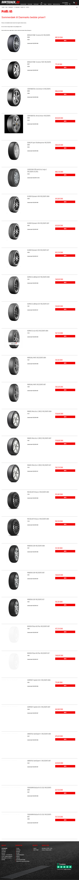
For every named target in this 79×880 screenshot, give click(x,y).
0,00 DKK (75, 3)
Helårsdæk (36, 4)
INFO (65, 41)
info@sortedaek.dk (8, 856)
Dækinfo (50, 4)
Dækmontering (56, 4)
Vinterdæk (30, 4)
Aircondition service (65, 3)
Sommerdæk (23, 4)
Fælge (45, 4)
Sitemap (3, 859)
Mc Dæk (41, 3)
